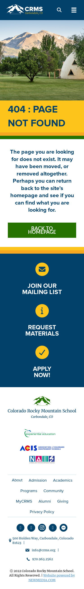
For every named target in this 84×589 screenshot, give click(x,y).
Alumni (45, 501)
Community (53, 490)
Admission (38, 480)
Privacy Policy (42, 511)
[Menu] (74, 10)
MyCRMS (24, 501)
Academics (62, 480)
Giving (62, 501)
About (17, 480)
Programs (28, 490)
